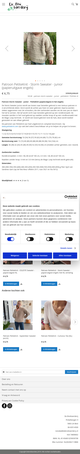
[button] (7, 48)
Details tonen (66, 248)
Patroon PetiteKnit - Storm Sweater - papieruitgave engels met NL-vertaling (57, 271)
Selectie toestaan (40, 255)
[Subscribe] (71, 372)
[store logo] (18, 6)
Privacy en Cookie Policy (13, 400)
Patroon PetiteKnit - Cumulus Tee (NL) (56, 336)
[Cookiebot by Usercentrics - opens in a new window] (66, 197)
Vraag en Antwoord (11, 395)
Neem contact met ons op (14, 389)
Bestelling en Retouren (12, 384)
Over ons (6, 379)
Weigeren (15, 255)
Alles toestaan (65, 255)
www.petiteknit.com (10, 126)
